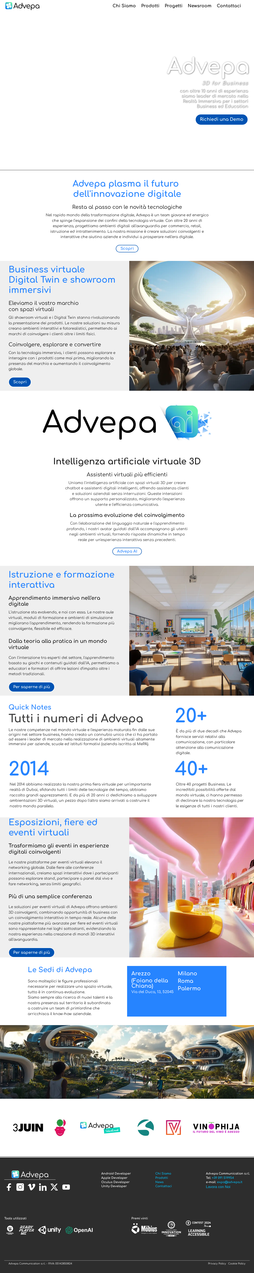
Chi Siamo (124, 5)
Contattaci (229, 5)
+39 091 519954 (223, 1177)
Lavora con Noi (218, 1187)
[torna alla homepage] (30, 1175)
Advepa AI (127, 551)
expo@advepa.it (229, 1182)
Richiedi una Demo (221, 119)
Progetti (173, 5)
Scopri (127, 248)
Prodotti (150, 5)
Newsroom (199, 5)
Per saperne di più (31, 687)
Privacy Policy (217, 1263)
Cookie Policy (236, 1263)
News (159, 1182)
